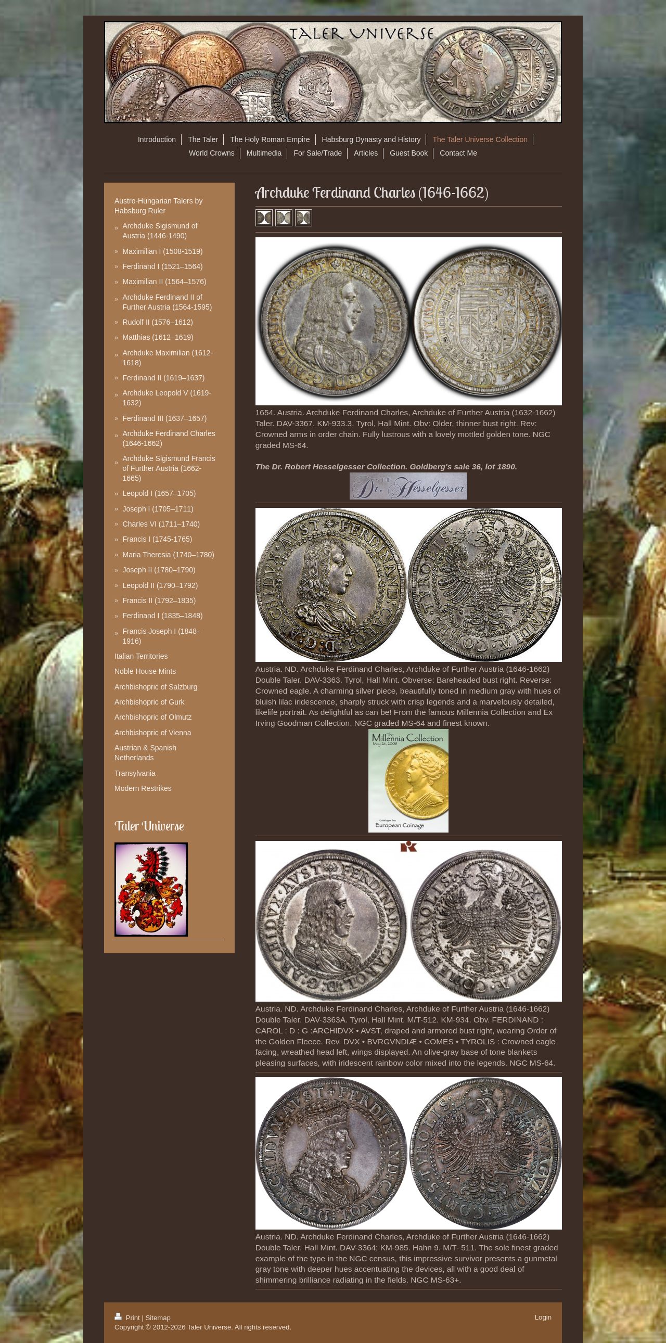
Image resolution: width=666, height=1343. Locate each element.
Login (543, 1317)
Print (128, 1318)
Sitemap (158, 1318)
